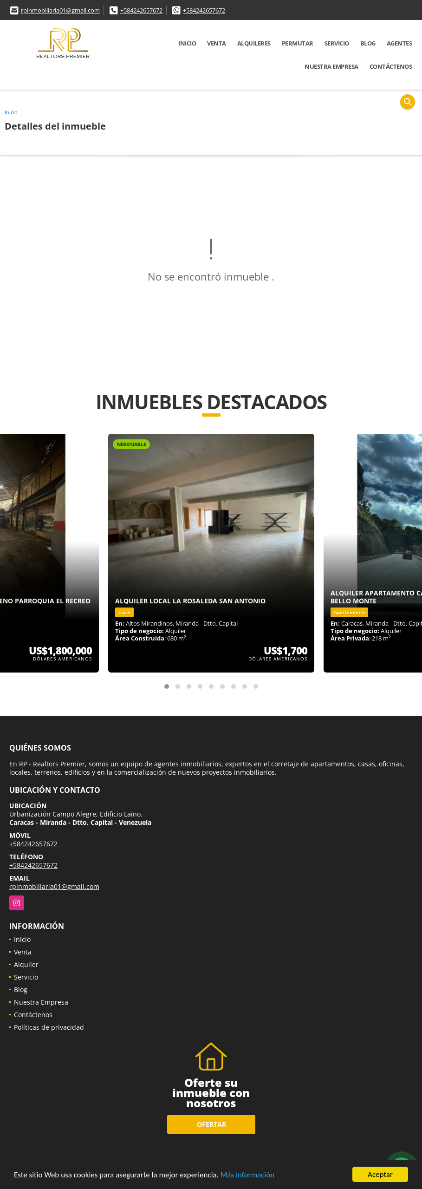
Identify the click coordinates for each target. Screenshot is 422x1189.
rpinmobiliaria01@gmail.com (60, 10)
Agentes (399, 43)
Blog (368, 43)
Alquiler (26, 964)
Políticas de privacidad (49, 1027)
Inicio (187, 43)
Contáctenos (391, 66)
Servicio (337, 43)
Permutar (297, 43)
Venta (216, 43)
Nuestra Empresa (331, 66)
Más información (247, 1175)
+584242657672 (141, 10)
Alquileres (254, 43)
